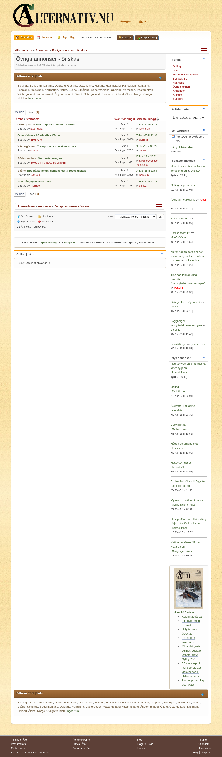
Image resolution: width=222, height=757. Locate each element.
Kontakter (177, 448)
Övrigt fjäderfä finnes (183, 504)
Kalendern (203, 744)
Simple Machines (40, 752)
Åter (142, 22)
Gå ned (19, 112)
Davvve (175, 306)
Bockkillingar (179, 344)
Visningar (128, 119)
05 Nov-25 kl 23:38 (146, 135)
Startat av (32, 119)
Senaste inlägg (148, 119)
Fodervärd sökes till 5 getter (188, 481)
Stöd (139, 739)
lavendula (36, 128)
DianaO (195, 170)
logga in (69, 242)
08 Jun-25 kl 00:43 (146, 146)
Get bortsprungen (50, 158)
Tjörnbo (35, 185)
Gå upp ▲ (206, 752)
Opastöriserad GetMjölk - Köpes (38, 135)
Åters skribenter (82, 739)
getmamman (198, 344)
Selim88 (143, 139)
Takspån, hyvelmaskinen (34, 181)
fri (196, 218)
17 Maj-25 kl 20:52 (146, 156)
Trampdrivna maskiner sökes (56, 146)
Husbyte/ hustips (181, 462)
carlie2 (142, 185)
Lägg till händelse (182, 147)
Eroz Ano (36, 139)
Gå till (111, 216)
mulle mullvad (192, 260)
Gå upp (19, 194)
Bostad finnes (179, 372)
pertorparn (189, 185)
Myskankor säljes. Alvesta (187, 500)
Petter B (178, 287)
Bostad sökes (179, 467)
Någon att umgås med (184, 443)
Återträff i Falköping (183, 199)
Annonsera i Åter (82, 748)
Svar (117, 119)
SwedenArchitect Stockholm (48, 162)
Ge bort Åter (18, 748)
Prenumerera (18, 744)
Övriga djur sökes (182, 551)
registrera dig (48, 242)
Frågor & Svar (145, 744)
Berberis (175, 329)
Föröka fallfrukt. (180, 233)
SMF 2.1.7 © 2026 (20, 752)
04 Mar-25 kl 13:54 (146, 170)
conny (34, 150)
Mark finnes (178, 391)
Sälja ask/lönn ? (181, 218)
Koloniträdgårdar (192, 616)
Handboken (204, 748)
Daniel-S (35, 174)
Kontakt (141, 748)
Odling (175, 185)
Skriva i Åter (80, 744)
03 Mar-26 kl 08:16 (146, 124)
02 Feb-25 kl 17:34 (146, 181)
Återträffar (177, 410)
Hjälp (195, 752)
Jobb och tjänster (181, 485)
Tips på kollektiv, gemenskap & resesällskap (56, 170)
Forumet (202, 739)
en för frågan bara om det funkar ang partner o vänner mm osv (188, 256)
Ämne (19, 119)
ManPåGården (179, 237)
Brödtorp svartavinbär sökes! (55, 124)
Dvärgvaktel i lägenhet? (185, 302)
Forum (126, 22)
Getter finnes (179, 429)
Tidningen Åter (19, 739)
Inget (31, 98)
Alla (38, 98)
